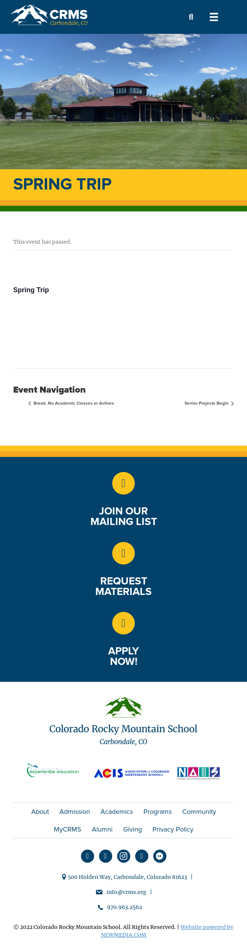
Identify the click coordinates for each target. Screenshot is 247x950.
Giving (132, 829)
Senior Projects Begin (207, 403)
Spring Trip (31, 290)
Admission (74, 811)
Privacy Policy (173, 829)
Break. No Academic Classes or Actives (73, 403)
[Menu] (213, 17)
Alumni (102, 829)
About (40, 811)
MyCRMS (67, 829)
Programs (157, 811)
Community (199, 811)
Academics (117, 811)
